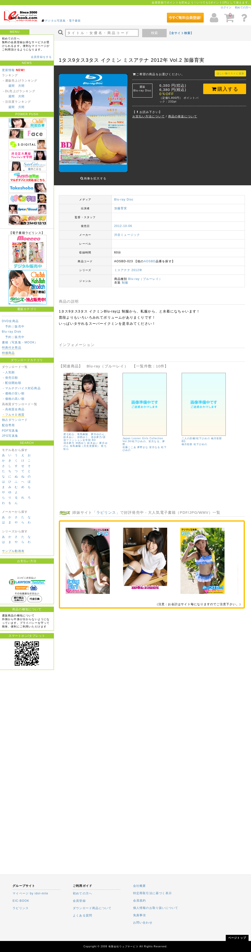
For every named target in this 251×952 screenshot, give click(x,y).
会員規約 (139, 900)
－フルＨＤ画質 (13, 414)
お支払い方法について (148, 116)
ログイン (226, 7)
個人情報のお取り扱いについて (155, 908)
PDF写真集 (10, 430)
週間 (11, 86)
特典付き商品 (11, 347)
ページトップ (237, 937)
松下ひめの (200, 444)
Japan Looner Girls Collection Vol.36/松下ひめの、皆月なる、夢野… (144, 441)
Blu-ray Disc (124, 199)
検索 (154, 33)
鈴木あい (93, 443)
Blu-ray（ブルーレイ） (145, 279)
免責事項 (139, 915)
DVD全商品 (10, 321)
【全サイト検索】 (181, 33)
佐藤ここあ (129, 447)
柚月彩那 (187, 444)
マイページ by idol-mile (30, 893)
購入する (224, 89)
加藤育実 (120, 208)
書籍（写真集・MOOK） (20, 342)
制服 (125, 282)
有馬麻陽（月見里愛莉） (85, 446)
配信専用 (8, 425)
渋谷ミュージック (127, 235)
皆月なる (154, 447)
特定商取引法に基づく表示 (152, 893)
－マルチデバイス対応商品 (21, 388)
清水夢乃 (69, 443)
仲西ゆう (81, 443)
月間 (21, 86)
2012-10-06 (123, 226)
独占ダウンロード (15, 420)
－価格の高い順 (13, 399)
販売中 (20, 326)
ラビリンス (106, 512)
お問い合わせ (142, 922)
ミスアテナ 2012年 (128, 270)
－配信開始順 (11, 383)
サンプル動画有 (13, 551)
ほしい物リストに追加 (230, 73)
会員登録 (79, 900)
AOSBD (150, 261)
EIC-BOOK (21, 900)
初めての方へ (243, 7)
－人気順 (8, 372)
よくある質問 (82, 915)
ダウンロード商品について (92, 908)
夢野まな (142, 447)
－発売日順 (10, 377)
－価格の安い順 (13, 393)
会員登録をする (41, 56)
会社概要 (139, 886)
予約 (8, 326)
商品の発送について (182, 116)
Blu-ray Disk (11, 331)
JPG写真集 (10, 436)
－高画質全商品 (13, 409)
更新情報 (8, 70)
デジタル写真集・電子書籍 (63, 20)
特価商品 (8, 353)
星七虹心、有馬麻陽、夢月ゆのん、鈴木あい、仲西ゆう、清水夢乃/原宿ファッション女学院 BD (85, 437)
